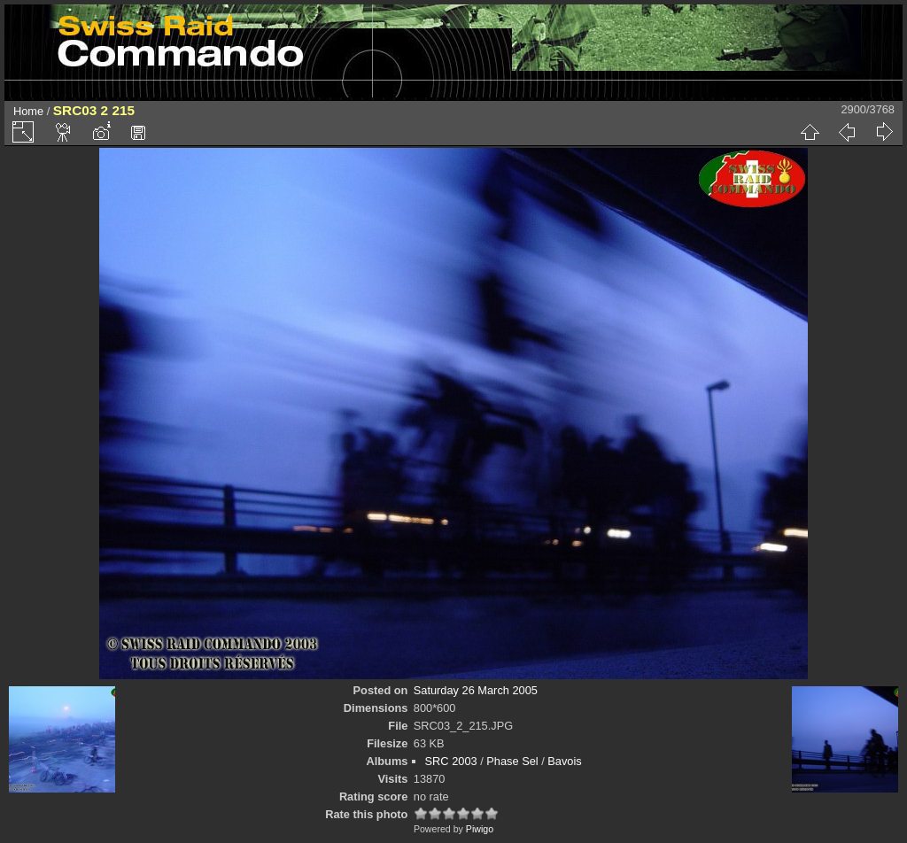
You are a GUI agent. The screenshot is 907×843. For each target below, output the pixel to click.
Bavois (564, 761)
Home (28, 111)
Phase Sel (512, 761)
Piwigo (479, 829)
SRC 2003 (451, 761)
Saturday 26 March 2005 (476, 690)
